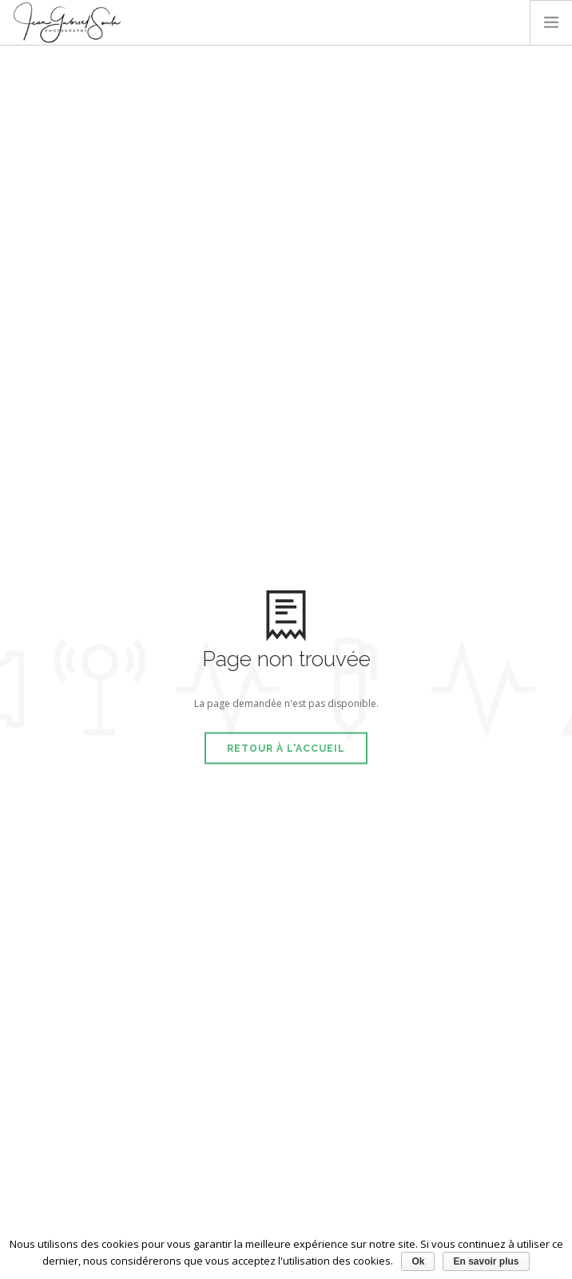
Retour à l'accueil (286, 747)
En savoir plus (485, 1261)
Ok (417, 1261)
